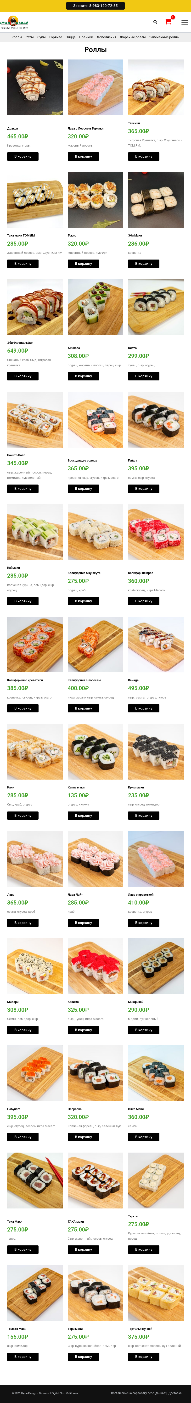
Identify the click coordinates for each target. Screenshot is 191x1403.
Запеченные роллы (164, 48)
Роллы (16, 48)
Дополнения (106, 48)
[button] (95, 6)
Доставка (175, 1393)
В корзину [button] (22, 168)
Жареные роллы (133, 48)
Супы (41, 48)
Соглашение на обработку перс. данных (138, 1393)
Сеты (30, 48)
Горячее (55, 48)
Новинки (86, 48)
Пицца (71, 48)
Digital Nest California (64, 1393)
